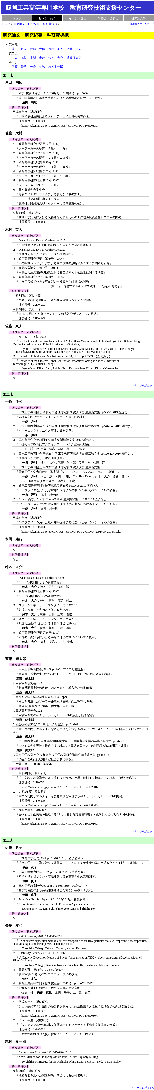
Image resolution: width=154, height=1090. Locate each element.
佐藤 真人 (74, 49)
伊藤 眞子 (19, 66)
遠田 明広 (19, 49)
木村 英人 (55, 49)
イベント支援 (78, 18)
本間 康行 (37, 57)
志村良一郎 (55, 66)
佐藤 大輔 (37, 49)
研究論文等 (138, 18)
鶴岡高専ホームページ (142, 24)
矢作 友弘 (37, 66)
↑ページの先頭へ (143, 385)
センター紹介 (47, 18)
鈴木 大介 (55, 57)
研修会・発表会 (108, 18)
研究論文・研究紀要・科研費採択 (35, 23)
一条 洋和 (19, 57)
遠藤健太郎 (74, 57)
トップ (16, 18)
